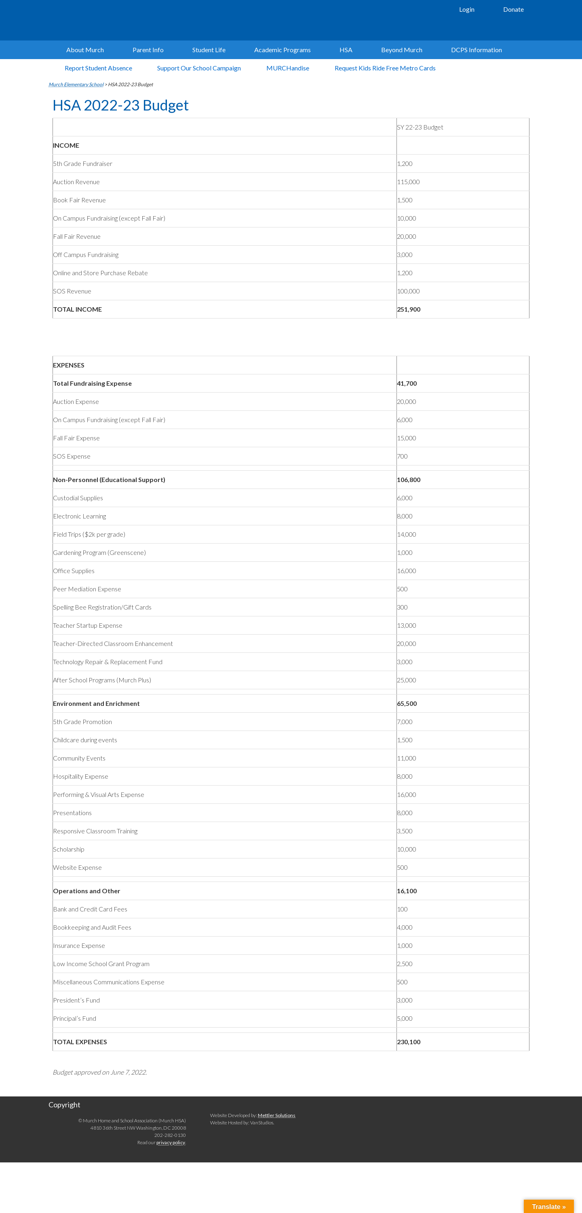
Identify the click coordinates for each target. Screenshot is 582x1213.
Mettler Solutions (276, 1116)
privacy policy (170, 1144)
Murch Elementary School (169, 20)
